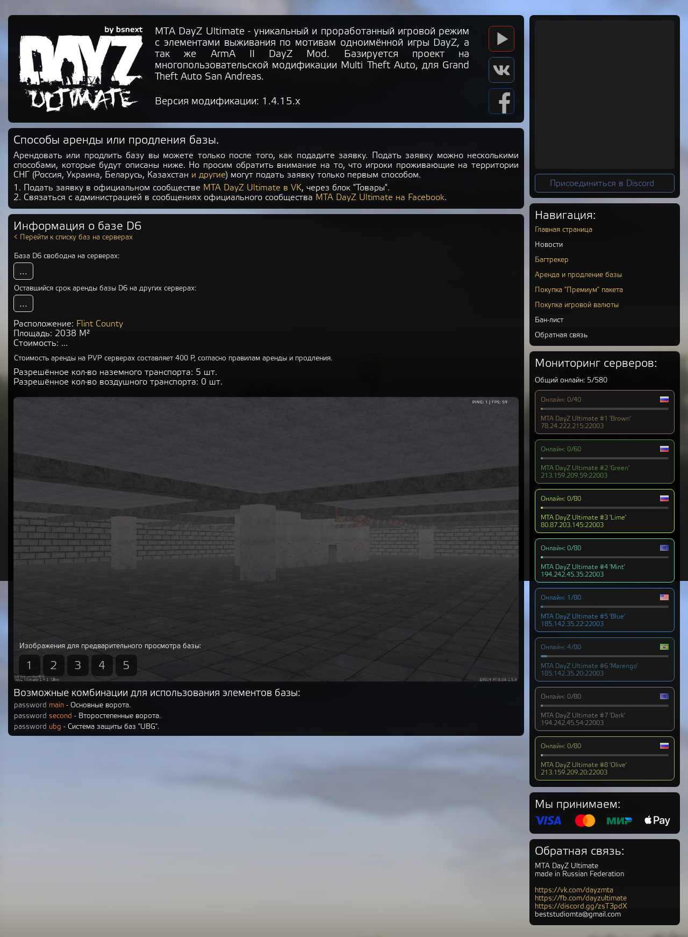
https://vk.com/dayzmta (574, 890)
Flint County (99, 324)
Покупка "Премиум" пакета (579, 290)
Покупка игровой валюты (577, 305)
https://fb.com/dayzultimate (581, 898)
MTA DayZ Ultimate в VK (252, 188)
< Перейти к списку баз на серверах (73, 237)
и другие (208, 175)
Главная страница (563, 229)
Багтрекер (552, 259)
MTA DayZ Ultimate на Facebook (380, 197)
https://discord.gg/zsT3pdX (581, 906)
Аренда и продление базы (578, 275)
